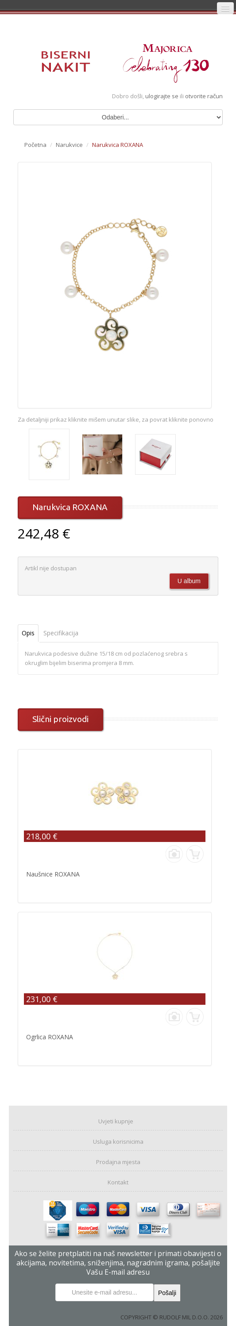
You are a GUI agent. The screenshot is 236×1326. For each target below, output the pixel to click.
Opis (28, 633)
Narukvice (69, 145)
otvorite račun (204, 96)
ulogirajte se (162, 96)
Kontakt (118, 1182)
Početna (35, 145)
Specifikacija (60, 633)
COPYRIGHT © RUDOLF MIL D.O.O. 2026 (171, 1317)
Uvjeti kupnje (115, 1121)
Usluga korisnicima (118, 1141)
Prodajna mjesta (118, 1162)
